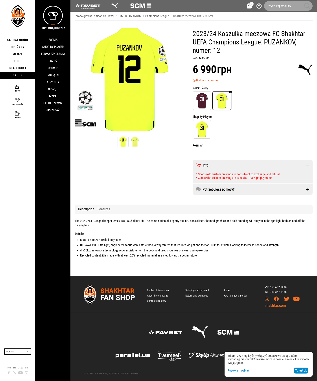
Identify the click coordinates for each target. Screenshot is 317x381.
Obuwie (53, 68)
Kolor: (196, 88)
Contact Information (158, 290)
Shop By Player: (202, 117)
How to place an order (235, 295)
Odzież (52, 61)
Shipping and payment (197, 290)
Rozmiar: (198, 145)
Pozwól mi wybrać (238, 370)
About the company (157, 295)
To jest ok (301, 370)
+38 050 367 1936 (276, 292)
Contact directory (156, 300)
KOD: (195, 58)
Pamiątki (53, 75)
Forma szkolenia (53, 54)
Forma (52, 40)
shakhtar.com (275, 305)
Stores (226, 290)
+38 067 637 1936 (276, 287)
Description (86, 209)
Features (104, 209)
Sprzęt (53, 89)
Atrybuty (52, 82)
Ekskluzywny (52, 103)
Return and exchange (196, 295)
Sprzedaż (52, 110)
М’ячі (53, 96)
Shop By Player (52, 47)
